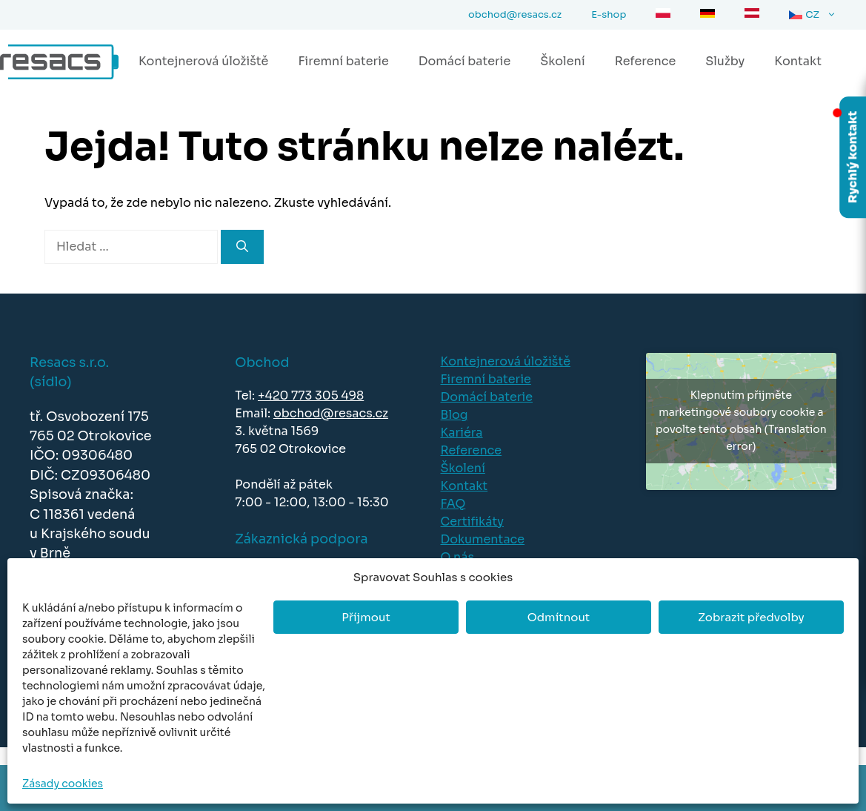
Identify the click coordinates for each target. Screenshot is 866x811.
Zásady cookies (62, 783)
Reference (645, 61)
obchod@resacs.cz (330, 413)
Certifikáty (472, 521)
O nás (458, 557)
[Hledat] (242, 247)
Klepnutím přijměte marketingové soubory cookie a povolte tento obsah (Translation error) (741, 420)
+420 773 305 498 (311, 395)
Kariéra (462, 432)
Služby (725, 61)
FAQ (453, 504)
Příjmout (366, 617)
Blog (454, 415)
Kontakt (798, 61)
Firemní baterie (343, 61)
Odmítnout (558, 617)
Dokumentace (483, 539)
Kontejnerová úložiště (203, 61)
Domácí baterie (464, 61)
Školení (562, 61)
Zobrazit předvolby (751, 617)
